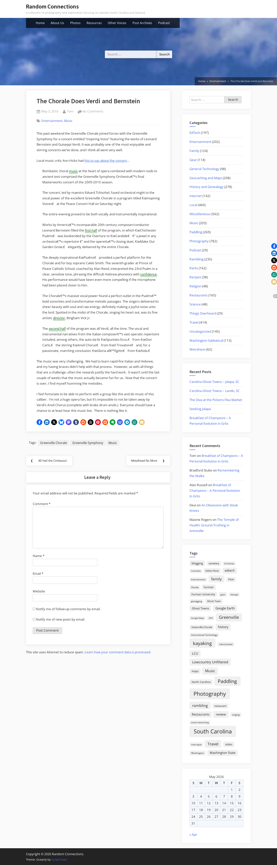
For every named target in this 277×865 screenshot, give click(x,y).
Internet (195, 196)
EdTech (194, 132)
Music (68, 121)
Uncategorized (200, 331)
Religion (195, 286)
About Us (57, 23)
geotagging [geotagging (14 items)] (196, 601)
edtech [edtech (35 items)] (230, 570)
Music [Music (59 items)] (210, 670)
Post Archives (142, 23)
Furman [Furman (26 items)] (209, 587)
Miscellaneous (200, 214)
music (73, 171)
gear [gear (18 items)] (222, 594)
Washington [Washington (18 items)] (197, 753)
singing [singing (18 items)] (236, 714)
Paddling (195, 232)
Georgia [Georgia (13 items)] (234, 594)
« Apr (193, 834)
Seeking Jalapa (200, 409)
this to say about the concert (105, 160)
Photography (199, 241)
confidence (148, 274)
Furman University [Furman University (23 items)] (203, 594)
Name (38, 557)
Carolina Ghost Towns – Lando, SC (214, 390)
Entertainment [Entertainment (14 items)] (198, 579)
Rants (193, 268)
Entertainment (52, 121)
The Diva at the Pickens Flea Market (215, 400)
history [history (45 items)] (223, 626)
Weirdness (197, 349)
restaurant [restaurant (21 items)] (220, 706)
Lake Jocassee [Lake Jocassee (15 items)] (226, 644)
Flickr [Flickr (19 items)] (231, 579)
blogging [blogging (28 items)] (197, 563)
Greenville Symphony (88, 443)
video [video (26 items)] (228, 744)
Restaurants (198, 295)
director (59, 318)
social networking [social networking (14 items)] (200, 722)
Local (193, 205)
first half (91, 230)
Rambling (196, 259)
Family (194, 151)
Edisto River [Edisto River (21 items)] (212, 570)
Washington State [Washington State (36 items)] (222, 753)
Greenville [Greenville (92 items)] (229, 617)
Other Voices (117, 23)
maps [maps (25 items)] (195, 671)
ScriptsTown (59, 859)
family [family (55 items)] (216, 578)
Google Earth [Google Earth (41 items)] (225, 608)
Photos (75, 23)
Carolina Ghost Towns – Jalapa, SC (214, 381)
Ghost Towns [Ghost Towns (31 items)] (200, 608)
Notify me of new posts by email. (60, 620)
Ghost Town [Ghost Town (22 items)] (214, 601)
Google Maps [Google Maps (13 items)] (197, 618)
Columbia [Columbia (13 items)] (196, 571)
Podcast (164, 23)
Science (195, 304)
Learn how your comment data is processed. (118, 653)
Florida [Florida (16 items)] (195, 587)
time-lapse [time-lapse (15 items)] (196, 744)
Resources (94, 23)
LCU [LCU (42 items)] (195, 653)
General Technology (204, 169)
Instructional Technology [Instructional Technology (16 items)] (204, 634)
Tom (70, 111)
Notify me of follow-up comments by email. (68, 610)
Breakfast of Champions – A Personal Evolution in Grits (214, 490)
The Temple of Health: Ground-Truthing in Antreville (214, 525)
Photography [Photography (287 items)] (210, 693)
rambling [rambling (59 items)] (200, 705)
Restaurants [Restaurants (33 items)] (200, 714)
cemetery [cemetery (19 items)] (214, 563)
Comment (41, 505)
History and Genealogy (206, 187)
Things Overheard (202, 313)
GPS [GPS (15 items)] (211, 618)
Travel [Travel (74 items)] (213, 744)
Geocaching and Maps (205, 178)
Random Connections (52, 6)
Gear (193, 160)
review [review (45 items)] (221, 714)
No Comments (92, 111)
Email (38, 574)
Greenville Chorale (53, 443)
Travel (194, 322)
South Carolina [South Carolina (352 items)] (213, 731)
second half (57, 328)
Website (39, 592)
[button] (39, 422)
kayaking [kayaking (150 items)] (202, 643)
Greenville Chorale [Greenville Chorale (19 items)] (201, 627)
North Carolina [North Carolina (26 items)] (201, 682)
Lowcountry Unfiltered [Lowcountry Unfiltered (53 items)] (210, 661)
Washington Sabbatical (206, 340)
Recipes (195, 277)
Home (40, 23)
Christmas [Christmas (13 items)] (229, 563)
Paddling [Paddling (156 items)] (227, 681)
